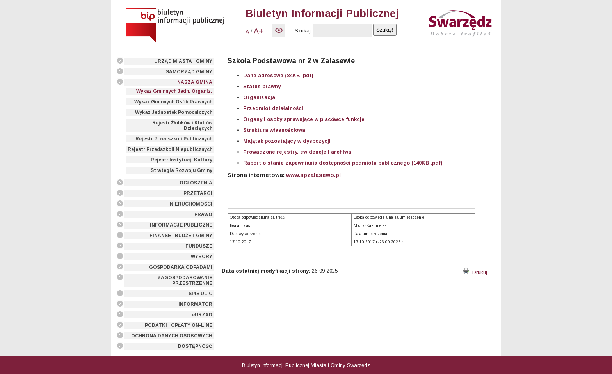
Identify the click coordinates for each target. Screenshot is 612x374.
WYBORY (201, 256)
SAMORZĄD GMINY (189, 71)
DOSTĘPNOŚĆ (195, 346)
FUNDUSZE (198, 246)
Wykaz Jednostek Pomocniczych (173, 112)
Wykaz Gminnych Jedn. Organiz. (174, 91)
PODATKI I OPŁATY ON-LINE (178, 325)
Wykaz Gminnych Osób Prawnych (173, 102)
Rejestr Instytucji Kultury (181, 160)
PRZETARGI (197, 193)
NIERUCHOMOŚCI (191, 204)
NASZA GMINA (194, 82)
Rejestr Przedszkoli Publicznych (173, 139)
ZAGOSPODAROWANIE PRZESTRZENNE (184, 280)
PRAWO (203, 214)
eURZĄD (202, 314)
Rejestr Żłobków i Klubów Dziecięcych (182, 125)
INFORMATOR (195, 304)
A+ (258, 31)
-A (246, 31)
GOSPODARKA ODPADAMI (180, 267)
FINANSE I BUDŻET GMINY (180, 235)
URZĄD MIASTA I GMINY (183, 61)
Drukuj (475, 272)
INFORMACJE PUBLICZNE (181, 225)
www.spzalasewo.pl (313, 175)
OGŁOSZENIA (196, 183)
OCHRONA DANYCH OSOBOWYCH (171, 336)
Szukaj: (303, 31)
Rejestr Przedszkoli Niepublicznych (170, 149)
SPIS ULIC (200, 293)
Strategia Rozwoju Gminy (181, 170)
